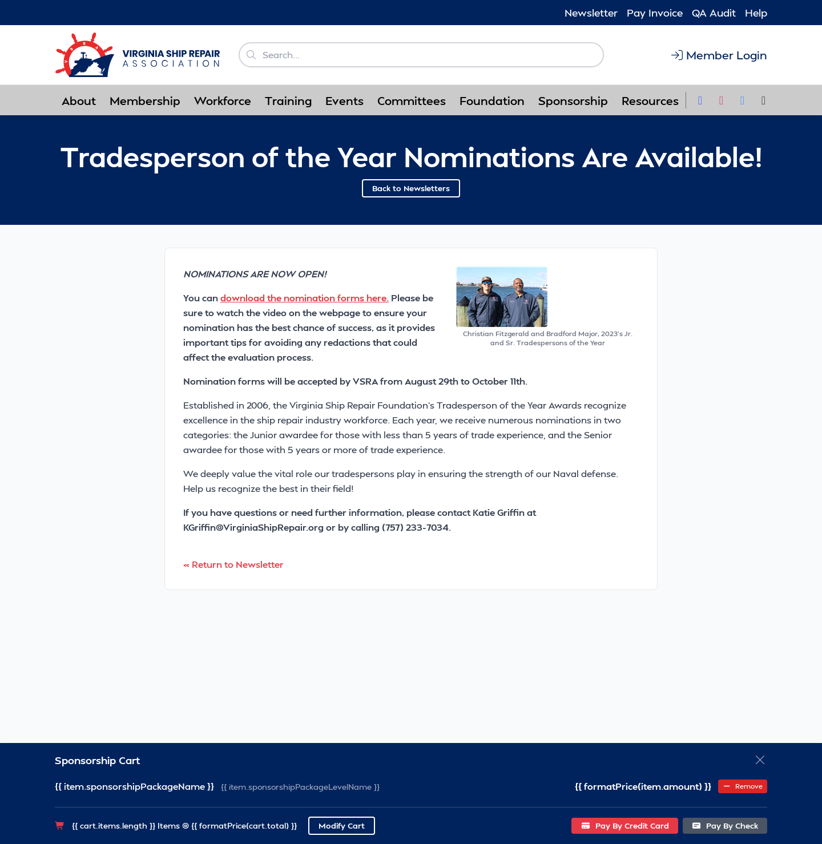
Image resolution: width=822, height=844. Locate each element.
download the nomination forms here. (304, 298)
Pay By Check (725, 825)
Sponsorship (573, 100)
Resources (650, 100)
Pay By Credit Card (625, 825)
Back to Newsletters (411, 188)
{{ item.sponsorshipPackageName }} (134, 786)
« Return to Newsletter (233, 564)
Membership (145, 100)
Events (344, 100)
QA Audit (714, 12)
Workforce (222, 100)
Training (288, 100)
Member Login (718, 54)
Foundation (492, 100)
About (79, 100)
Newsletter (591, 12)
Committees (411, 100)
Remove (743, 786)
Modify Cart (342, 825)
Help (756, 12)
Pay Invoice (655, 12)
